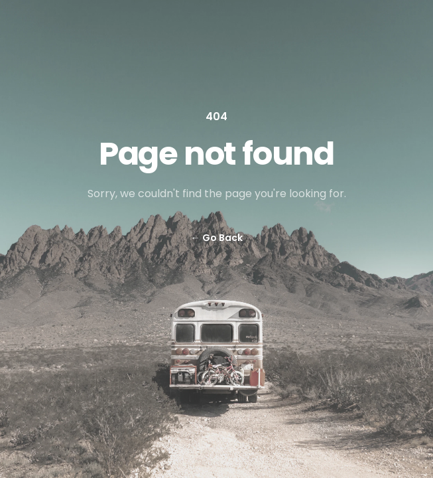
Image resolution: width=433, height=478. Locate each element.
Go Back (217, 237)
